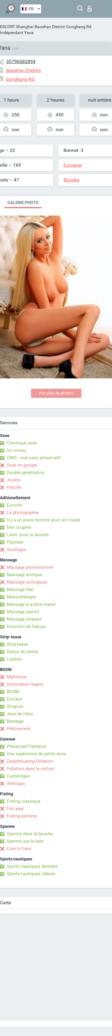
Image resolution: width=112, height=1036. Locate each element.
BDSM (13, 691)
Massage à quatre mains (31, 604)
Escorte (14, 505)
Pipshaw (15, 542)
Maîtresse (17, 677)
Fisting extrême (22, 816)
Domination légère (25, 684)
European (73, 165)
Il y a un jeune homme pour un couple (43, 520)
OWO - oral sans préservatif (34, 457)
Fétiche (14, 487)
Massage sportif (23, 611)
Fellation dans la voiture (30, 768)
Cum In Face (19, 848)
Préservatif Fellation (26, 746)
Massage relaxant (24, 619)
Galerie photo (23, 202)
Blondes (71, 180)
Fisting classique (23, 801)
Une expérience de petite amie (36, 753)
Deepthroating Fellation (30, 761)
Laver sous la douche (28, 534)
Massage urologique (27, 582)
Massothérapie (21, 597)
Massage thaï (20, 589)
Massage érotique (25, 574)
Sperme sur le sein (25, 841)
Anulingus (16, 549)
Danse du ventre (22, 651)
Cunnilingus (18, 776)
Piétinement (18, 728)
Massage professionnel (30, 567)
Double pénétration (25, 472)
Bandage (15, 721)
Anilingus (16, 783)
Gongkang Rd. (79, 26)
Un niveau (16, 450)
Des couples (19, 527)
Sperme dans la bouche (30, 833)
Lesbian (14, 659)
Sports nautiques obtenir (31, 873)
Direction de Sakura (26, 626)
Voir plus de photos (56, 393)
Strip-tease (17, 644)
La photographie (23, 512)
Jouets (13, 480)
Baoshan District (50, 26)
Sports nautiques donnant (32, 866)
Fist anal (15, 808)
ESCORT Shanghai (16, 26)
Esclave (14, 699)
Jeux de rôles (20, 714)
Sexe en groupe (22, 465)
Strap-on (15, 706)
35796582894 (20, 61)
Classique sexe (22, 443)
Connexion (89, 8)
